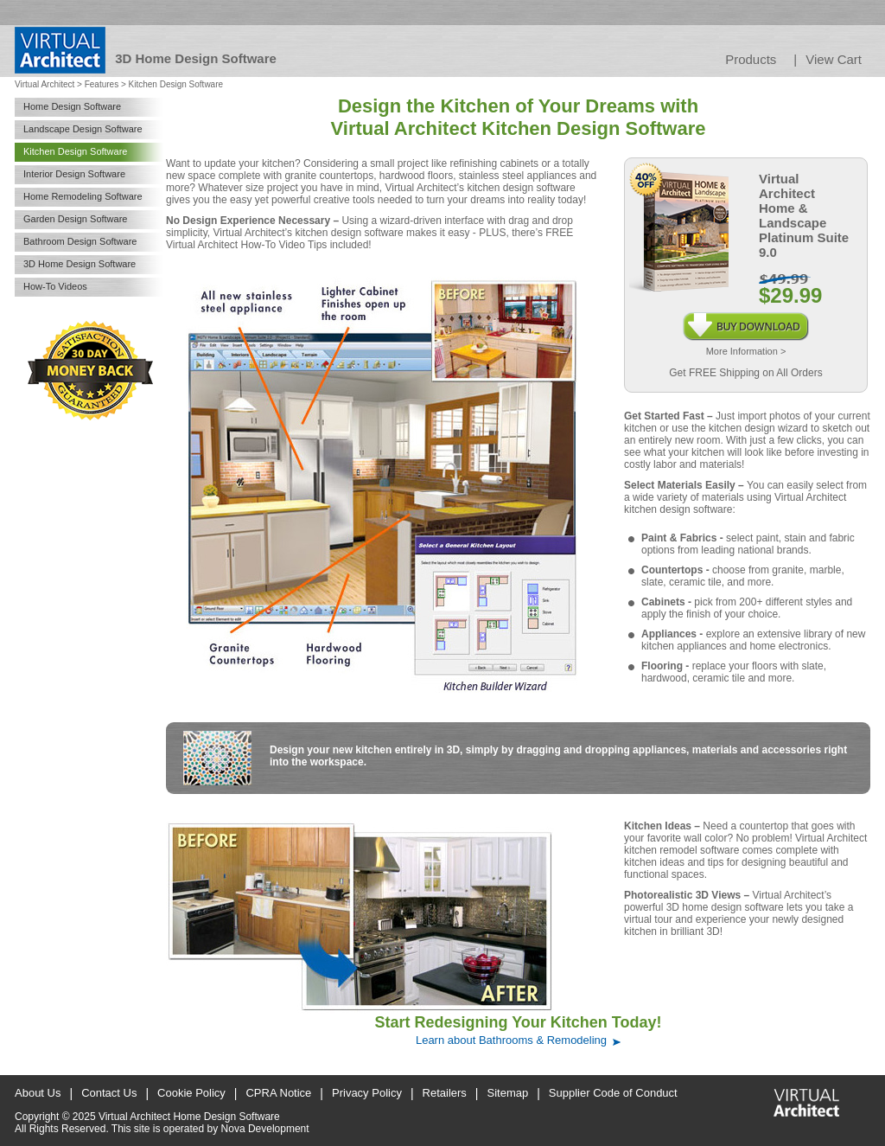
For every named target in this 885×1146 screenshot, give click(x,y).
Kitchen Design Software (75, 151)
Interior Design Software (74, 174)
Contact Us (109, 1092)
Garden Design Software (75, 219)
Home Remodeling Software (83, 196)
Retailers (445, 1092)
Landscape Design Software (83, 129)
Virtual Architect (44, 84)
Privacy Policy (367, 1092)
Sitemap (508, 1092)
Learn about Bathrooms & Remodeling (511, 1040)
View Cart (833, 59)
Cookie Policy (191, 1092)
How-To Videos (55, 286)
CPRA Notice (278, 1092)
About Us (37, 1092)
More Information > (746, 351)
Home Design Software (72, 106)
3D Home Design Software (79, 264)
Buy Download (745, 318)
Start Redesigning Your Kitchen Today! (517, 1022)
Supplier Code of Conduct (613, 1092)
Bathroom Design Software (80, 241)
